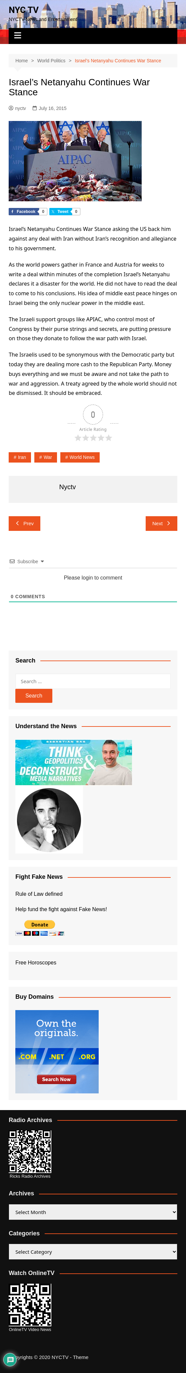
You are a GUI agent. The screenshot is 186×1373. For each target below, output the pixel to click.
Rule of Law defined (38, 894)
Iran (22, 457)
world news (82, 457)
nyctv (17, 108)
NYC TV (24, 10)
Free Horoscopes (35, 962)
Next (161, 523)
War (48, 457)
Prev (24, 523)
